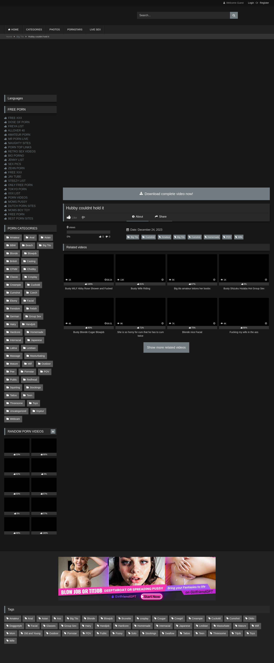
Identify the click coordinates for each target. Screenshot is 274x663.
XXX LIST (12, 193)
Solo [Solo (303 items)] (133, 613)
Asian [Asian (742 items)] (45, 599)
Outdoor (45, 348)
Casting (31, 259)
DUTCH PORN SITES (20, 205)
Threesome (16, 385)
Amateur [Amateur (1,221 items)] (14, 599)
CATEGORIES (34, 29)
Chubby (14, 266)
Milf (29, 348)
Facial (47, 289)
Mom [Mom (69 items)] (12, 613)
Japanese (36, 326)
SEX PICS (12, 164)
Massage (15, 340)
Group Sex (35, 303)
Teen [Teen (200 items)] (201, 613)
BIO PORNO (14, 155)
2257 (132, 647)
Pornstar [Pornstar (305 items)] (72, 613)
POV (227, 237)
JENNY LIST (14, 159)
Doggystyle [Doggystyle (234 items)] (15, 606)
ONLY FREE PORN (18, 185)
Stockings (35, 370)
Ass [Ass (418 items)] (59, 599)
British (13, 259)
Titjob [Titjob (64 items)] (238, 613)
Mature (14, 348)
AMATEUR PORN (17, 134)
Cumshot (148, 237)
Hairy (13, 311)
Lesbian (30, 333)
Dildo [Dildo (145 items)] (251, 599)
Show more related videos (166, 347)
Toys (35, 385)
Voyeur (40, 392)
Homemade (212, 237)
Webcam (15, 399)
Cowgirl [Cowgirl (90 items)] (179, 599)
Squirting (15, 370)
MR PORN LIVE (16, 138)
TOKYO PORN (15, 189)
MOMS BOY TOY (17, 210)
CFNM (48, 259)
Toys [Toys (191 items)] (252, 613)
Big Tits (20, 36)
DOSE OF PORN (17, 122)
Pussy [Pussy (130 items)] (119, 613)
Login (251, 2)
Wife (239, 237)
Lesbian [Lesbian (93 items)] (203, 606)
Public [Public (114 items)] (103, 613)
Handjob (30, 311)
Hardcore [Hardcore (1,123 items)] (123, 606)
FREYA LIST (14, 126)
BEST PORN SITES (18, 218)
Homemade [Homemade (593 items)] (144, 606)
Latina (13, 333)
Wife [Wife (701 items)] (12, 621)
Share (161, 216)
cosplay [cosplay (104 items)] (144, 599)
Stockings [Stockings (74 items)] (150, 613)
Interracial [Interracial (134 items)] (164, 606)
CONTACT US (115, 647)
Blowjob (31, 252)
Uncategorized (18, 392)
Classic (32, 266)
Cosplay (14, 274)
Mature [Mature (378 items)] (242, 606)
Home (9, 36)
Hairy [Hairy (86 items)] (88, 606)
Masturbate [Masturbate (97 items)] (223, 606)
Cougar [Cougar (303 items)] (161, 599)
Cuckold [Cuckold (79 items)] (216, 599)
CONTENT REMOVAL (155, 647)
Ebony (30, 289)
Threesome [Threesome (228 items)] (219, 613)
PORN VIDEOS (16, 197)
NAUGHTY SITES (17, 143)
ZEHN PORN (14, 168)
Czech (13, 289)
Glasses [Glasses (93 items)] (51, 606)
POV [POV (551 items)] (88, 613)
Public (13, 362)
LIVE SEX (95, 29)
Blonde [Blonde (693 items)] (91, 599)
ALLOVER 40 (14, 130)
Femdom (15, 296)
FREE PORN (14, 214)
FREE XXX (13, 117)
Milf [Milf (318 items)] (257, 606)
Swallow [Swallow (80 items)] (169, 613)
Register (264, 2)
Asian (47, 237)
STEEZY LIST (15, 180)
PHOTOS (54, 29)
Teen (29, 377)
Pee (12, 355)
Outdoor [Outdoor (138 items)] (53, 613)
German (14, 303)
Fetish (33, 296)
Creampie (34, 274)
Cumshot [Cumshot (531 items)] (234, 599)
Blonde (14, 252)
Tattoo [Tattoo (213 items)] (186, 613)
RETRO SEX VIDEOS (20, 151)
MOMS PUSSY (15, 201)
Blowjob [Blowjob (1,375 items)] (108, 599)
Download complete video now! (166, 194)
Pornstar (29, 355)
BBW (13, 244)
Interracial (15, 326)
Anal (31, 237)
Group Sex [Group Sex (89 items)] (70, 606)
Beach (29, 244)
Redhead (31, 362)
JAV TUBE (12, 176)
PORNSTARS (74, 29)
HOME (15, 29)
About (137, 216)
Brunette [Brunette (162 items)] (126, 599)
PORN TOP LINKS (17, 147)
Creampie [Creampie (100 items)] (197, 599)
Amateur (164, 237)
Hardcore (15, 318)
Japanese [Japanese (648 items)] (184, 606)
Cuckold (14, 281)
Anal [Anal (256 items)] (30, 599)
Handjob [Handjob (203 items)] (104, 606)
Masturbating (37, 340)
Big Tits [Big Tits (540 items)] (74, 599)
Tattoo (13, 377)
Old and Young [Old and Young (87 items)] (32, 613)
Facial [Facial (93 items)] (34, 606)
